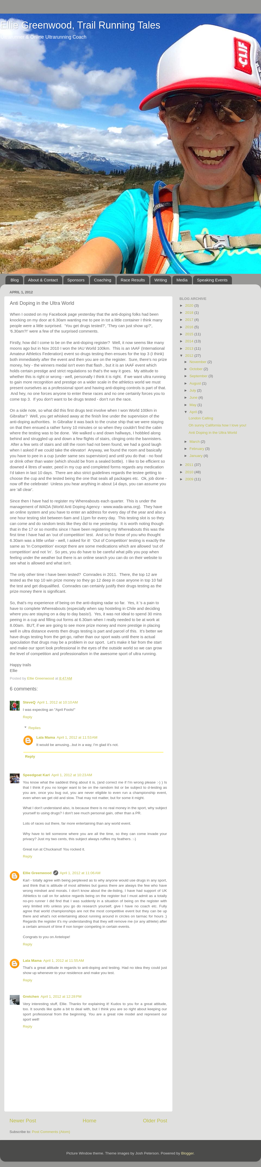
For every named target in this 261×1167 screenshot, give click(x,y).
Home (89, 1120)
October (196, 369)
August (195, 383)
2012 (189, 356)
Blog (15, 280)
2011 (189, 465)
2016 (189, 327)
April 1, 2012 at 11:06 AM (80, 873)
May (193, 405)
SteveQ (29, 702)
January (196, 456)
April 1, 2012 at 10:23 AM (71, 775)
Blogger (187, 1153)
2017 (189, 320)
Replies (35, 728)
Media (182, 280)
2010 (189, 472)
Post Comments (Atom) (51, 1132)
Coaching (102, 280)
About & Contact (43, 280)
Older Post (155, 1120)
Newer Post (23, 1120)
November (198, 362)
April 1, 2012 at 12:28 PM (61, 996)
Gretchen (31, 996)
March (195, 442)
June (193, 397)
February (197, 449)
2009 (189, 479)
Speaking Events (212, 280)
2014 (189, 341)
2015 (189, 334)
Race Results (133, 280)
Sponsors (76, 280)
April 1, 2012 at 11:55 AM (63, 961)
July (193, 390)
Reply (27, 717)
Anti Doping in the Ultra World (213, 433)
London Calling (201, 418)
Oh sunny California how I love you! (217, 425)
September (199, 376)
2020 (189, 305)
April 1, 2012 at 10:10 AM (57, 702)
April (193, 412)
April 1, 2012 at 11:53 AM (77, 737)
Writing (160, 280)
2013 (189, 348)
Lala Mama (45, 737)
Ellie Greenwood (37, 873)
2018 (189, 313)
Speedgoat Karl (36, 775)
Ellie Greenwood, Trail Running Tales (80, 25)
